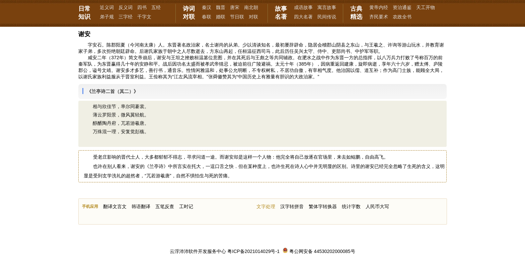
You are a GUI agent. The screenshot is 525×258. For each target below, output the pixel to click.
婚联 (220, 16)
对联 (253, 16)
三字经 (126, 16)
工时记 (186, 206)
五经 (156, 7)
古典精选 (356, 12)
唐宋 (234, 7)
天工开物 (425, 7)
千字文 (144, 16)
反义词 (126, 7)
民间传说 (326, 16)
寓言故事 (326, 7)
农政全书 (402, 16)
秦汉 (206, 7)
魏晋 (220, 7)
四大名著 (303, 16)
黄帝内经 (378, 7)
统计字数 (351, 206)
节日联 (237, 16)
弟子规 (107, 16)
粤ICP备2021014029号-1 (253, 251)
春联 (206, 16)
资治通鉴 (402, 7)
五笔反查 (164, 206)
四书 (142, 7)
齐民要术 (378, 16)
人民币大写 (377, 206)
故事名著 (281, 12)
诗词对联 (189, 12)
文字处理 (265, 206)
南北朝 (251, 7)
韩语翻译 (141, 206)
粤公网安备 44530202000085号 (319, 251)
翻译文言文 (115, 206)
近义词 (107, 7)
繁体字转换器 (323, 206)
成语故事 (303, 7)
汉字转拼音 (292, 206)
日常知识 (84, 12)
